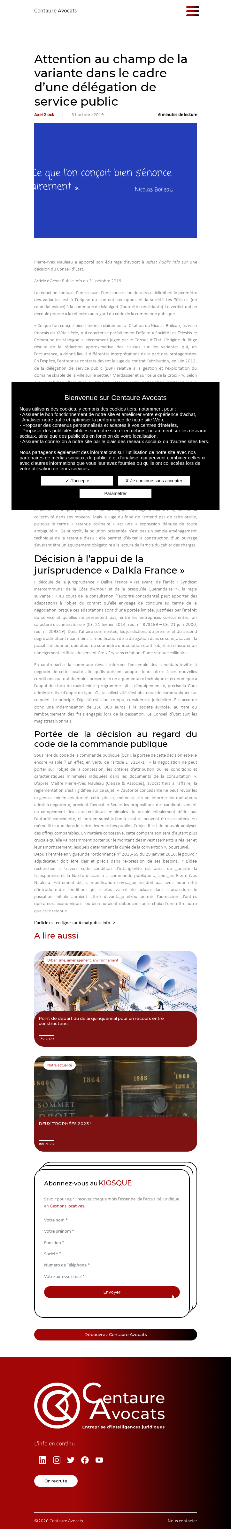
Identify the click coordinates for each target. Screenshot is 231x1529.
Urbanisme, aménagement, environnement (82, 960)
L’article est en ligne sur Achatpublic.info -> (74, 922)
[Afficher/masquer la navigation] (188, 11)
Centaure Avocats (55, 10)
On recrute (55, 1480)
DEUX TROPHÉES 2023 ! (65, 1123)
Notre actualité (59, 1065)
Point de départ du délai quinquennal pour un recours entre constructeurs (101, 1021)
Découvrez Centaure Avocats (115, 1334)
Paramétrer (115, 493)
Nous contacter (182, 1521)
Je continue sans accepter (153, 480)
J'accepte (77, 480)
